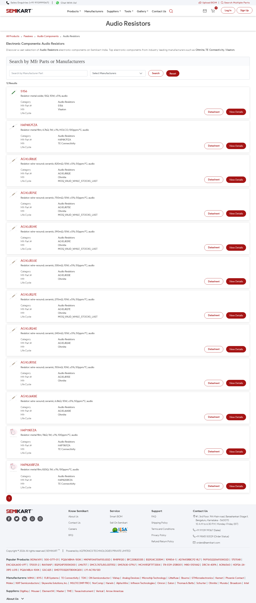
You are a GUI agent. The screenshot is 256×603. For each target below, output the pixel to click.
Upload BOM (208, 2)
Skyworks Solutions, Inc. (55, 583)
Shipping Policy (159, 522)
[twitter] (16, 519)
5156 (24, 91)
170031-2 (34, 564)
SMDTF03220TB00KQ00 (68, 569)
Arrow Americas (114, 591)
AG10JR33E (29, 261)
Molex (9, 583)
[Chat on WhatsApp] (66, 2)
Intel (246, 583)
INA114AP (47, 564)
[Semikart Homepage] (19, 10)
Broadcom (235, 583)
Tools (127, 11)
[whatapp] (32, 519)
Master (60, 591)
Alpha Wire (122, 583)
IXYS (39, 577)
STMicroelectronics (202, 577)
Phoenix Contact (235, 577)
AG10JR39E (29, 227)
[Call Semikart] (27, 2)
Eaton (171, 583)
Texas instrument (83, 591)
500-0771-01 (51, 559)
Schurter (201, 583)
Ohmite (213, 583)
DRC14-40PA (209, 564)
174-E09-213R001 (172, 564)
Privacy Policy (158, 535)
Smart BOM (116, 516)
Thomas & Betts (185, 583)
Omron (161, 583)
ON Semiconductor (99, 577)
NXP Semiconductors (27, 583)
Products (73, 11)
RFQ (70, 535)
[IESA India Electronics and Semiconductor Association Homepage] (119, 529)
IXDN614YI (36, 559)
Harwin (110, 583)
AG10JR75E (29, 193)
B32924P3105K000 (65, 564)
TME (69, 591)
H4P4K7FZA (29, 125)
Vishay (116, 577)
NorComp (97, 583)
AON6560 (224, 564)
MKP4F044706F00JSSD (97, 559)
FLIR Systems (51, 577)
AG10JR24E (29, 329)
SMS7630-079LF (127, 564)
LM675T (82, 564)
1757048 (236, 559)
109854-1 (171, 559)
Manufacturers (93, 11)
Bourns (185, 577)
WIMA (30, 577)
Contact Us (159, 11)
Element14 (48, 591)
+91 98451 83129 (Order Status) (212, 536)
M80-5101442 (191, 564)
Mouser (35, 591)
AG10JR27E (29, 295)
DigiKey (24, 591)
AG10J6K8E (29, 396)
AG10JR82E (29, 159)
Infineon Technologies (143, 583)
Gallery (141, 11)
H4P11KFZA (28, 430)
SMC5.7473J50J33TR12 (102, 564)
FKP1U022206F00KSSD (216, 559)
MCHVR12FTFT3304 (149, 564)
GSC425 (46, 569)
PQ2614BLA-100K (29, 569)
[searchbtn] (171, 11)
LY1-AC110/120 (92, 569)
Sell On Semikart (118, 522)
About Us (73, 516)
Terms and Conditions (162, 529)
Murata (224, 583)
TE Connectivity (70, 577)
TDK (83, 577)
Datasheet (214, 111)
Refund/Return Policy (162, 541)
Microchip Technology (154, 577)
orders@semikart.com (208, 542)
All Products (12, 36)
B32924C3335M (154, 559)
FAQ (153, 516)
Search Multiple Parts (234, 2)
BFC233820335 (135, 559)
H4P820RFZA (30, 465)
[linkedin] (24, 519)
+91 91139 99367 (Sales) (208, 530)
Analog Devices (130, 577)
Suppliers (113, 11)
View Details (236, 111)
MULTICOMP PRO (80, 583)
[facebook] (9, 519)
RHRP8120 (118, 559)
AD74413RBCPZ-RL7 (189, 559)
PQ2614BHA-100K (71, 559)
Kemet (219, 577)
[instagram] (40, 519)
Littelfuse (174, 577)
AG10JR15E (29, 362)
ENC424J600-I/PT (16, 564)
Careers (72, 529)
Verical (99, 591)
